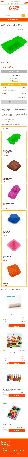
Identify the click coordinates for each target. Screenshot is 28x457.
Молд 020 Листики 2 (7, 424)
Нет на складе (14, 71)
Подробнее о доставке (21, 97)
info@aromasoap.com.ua (15, 1)
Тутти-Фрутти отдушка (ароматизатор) (12, 352)
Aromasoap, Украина (5, 62)
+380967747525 (14, 3)
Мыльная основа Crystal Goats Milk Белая (12, 314)
